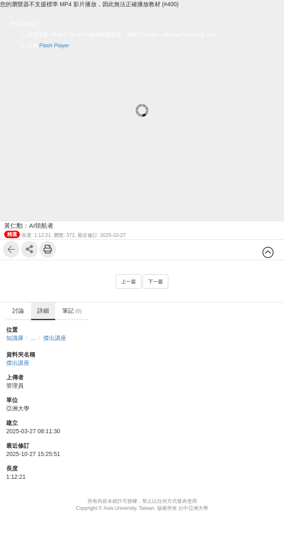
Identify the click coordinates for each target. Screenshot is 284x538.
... (33, 338)
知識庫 (15, 338)
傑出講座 (54, 338)
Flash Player (54, 45)
